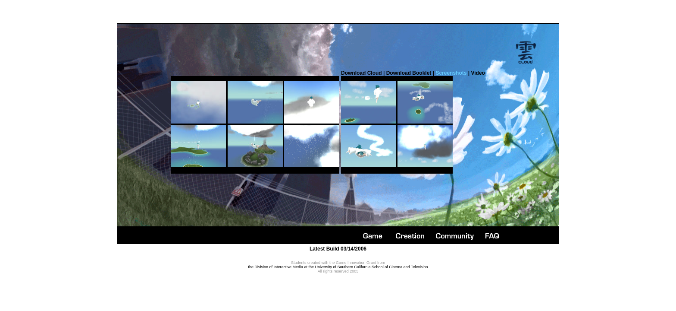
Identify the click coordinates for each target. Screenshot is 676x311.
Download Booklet (409, 73)
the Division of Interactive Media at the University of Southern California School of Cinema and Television (338, 267)
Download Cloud (361, 73)
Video (478, 73)
